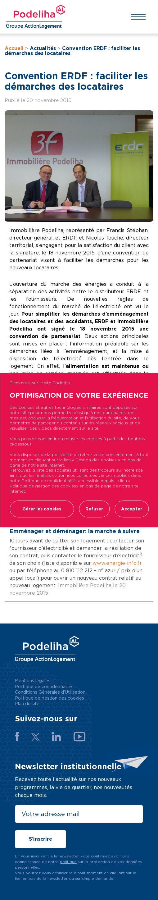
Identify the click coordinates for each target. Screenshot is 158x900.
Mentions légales (32, 680)
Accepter (131, 508)
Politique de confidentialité (43, 686)
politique (68, 861)
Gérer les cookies (41, 508)
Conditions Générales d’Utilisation (50, 692)
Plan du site (27, 703)
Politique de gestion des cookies (49, 698)
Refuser (94, 508)
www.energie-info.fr (116, 563)
